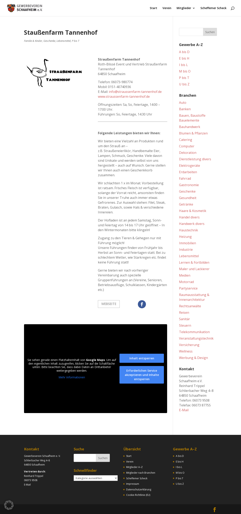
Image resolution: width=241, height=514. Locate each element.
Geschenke (49, 41)
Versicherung (189, 345)
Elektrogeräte (189, 165)
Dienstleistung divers (195, 159)
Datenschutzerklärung (138, 489)
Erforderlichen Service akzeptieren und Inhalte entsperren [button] (142, 375)
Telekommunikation (194, 332)
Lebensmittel (64, 41)
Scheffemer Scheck (213, 8)
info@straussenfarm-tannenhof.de (135, 91)
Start (153, 8)
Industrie (186, 249)
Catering (185, 139)
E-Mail (184, 410)
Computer (186, 146)
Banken (185, 109)
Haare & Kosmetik (192, 211)
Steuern (185, 325)
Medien (184, 275)
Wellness (186, 351)
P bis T (75, 41)
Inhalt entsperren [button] (141, 358)
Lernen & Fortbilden (194, 262)
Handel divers (189, 217)
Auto (182, 102)
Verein (166, 8)
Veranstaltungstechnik (196, 338)
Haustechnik (188, 230)
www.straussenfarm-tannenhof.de (124, 96)
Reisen (184, 312)
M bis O (185, 71)
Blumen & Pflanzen (193, 133)
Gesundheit (187, 198)
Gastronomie (189, 185)
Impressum (132, 484)
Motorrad (186, 282)
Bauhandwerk (189, 127)
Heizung (185, 236)
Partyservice (188, 288)
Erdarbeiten (188, 172)
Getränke (186, 204)
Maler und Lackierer (194, 269)
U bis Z (184, 84)
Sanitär (184, 319)
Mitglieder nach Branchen (140, 472)
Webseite (108, 304)
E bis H (184, 58)
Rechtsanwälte (190, 306)
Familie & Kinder (33, 41)
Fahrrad (185, 178)
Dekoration (187, 152)
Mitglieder (184, 8)
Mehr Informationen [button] (72, 377)
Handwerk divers (191, 223)
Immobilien (187, 243)
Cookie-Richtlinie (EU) (138, 495)
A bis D (184, 52)
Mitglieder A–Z (134, 467)
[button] (9, 505)
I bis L (183, 65)
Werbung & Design (193, 358)
